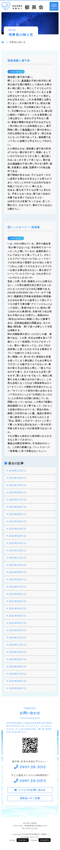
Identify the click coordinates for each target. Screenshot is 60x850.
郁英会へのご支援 (30, 798)
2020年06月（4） (18, 680)
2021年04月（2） (18, 608)
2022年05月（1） (18, 514)
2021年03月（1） (18, 615)
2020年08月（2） (18, 666)
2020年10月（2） (18, 651)
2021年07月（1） (18, 586)
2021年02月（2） (18, 622)
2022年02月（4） (18, 535)
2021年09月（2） (18, 572)
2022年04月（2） (18, 521)
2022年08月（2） (18, 492)
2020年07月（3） (18, 673)
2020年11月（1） (18, 644)
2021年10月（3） (18, 564)
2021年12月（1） (18, 550)
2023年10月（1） (18, 477)
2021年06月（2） (18, 593)
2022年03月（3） (18, 528)
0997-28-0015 (33, 780)
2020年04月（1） (18, 688)
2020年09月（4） (18, 659)
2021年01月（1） (18, 630)
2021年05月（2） (18, 601)
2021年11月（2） (18, 557)
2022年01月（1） (18, 543)
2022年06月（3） (18, 506)
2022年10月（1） (18, 485)
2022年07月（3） (18, 499)
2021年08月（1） (18, 579)
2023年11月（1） (18, 470)
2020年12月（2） (18, 637)
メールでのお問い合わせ (31, 789)
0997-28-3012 (33, 767)
